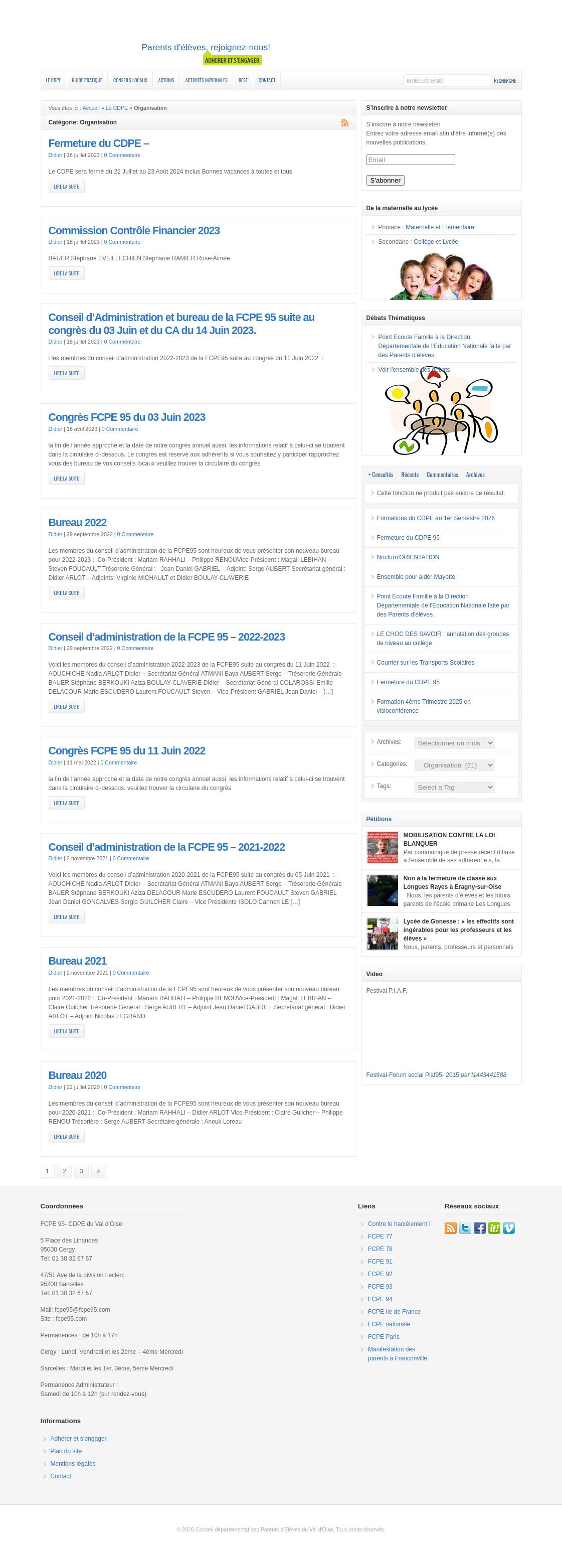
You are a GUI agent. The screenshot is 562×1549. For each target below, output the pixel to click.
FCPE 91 (380, 1261)
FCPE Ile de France (394, 1311)
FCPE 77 (380, 1236)
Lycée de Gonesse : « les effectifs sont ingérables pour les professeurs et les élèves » (459, 930)
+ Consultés (381, 474)
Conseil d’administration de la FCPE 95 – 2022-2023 (167, 637)
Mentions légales (73, 1463)
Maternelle (420, 227)
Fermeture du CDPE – (99, 143)
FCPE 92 (380, 1274)
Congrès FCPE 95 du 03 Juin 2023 (127, 417)
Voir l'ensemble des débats (414, 369)
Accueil (91, 108)
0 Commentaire (122, 155)
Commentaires (442, 474)
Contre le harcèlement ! (399, 1223)
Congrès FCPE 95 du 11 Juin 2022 (127, 751)
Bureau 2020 (78, 1075)
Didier (56, 155)
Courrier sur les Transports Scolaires (426, 662)
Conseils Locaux (130, 80)
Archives (475, 474)
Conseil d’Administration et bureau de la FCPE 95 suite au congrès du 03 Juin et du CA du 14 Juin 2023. (182, 324)
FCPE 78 (380, 1249)
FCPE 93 (380, 1286)
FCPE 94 (380, 1299)
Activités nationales (206, 80)
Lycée (451, 241)
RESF (243, 80)
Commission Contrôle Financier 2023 (134, 231)
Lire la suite (66, 186)
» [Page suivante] (98, 1171)
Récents (410, 474)
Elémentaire (458, 227)
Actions (166, 80)
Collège (424, 241)
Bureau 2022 (78, 523)
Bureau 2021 (78, 961)
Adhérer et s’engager (79, 1438)
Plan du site (66, 1451)
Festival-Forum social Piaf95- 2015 (412, 1074)
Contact (267, 80)
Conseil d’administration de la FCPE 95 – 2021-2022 (167, 847)
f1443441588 (488, 1074)
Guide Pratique (87, 80)
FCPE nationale (389, 1324)
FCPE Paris (384, 1336)
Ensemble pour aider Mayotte (416, 576)
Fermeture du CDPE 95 (408, 537)
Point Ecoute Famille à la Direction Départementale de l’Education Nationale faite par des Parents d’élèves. (445, 346)
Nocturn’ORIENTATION (408, 557)
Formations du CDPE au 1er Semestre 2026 (436, 518)
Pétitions (379, 819)
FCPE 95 (281, 36)
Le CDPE (53, 80)
